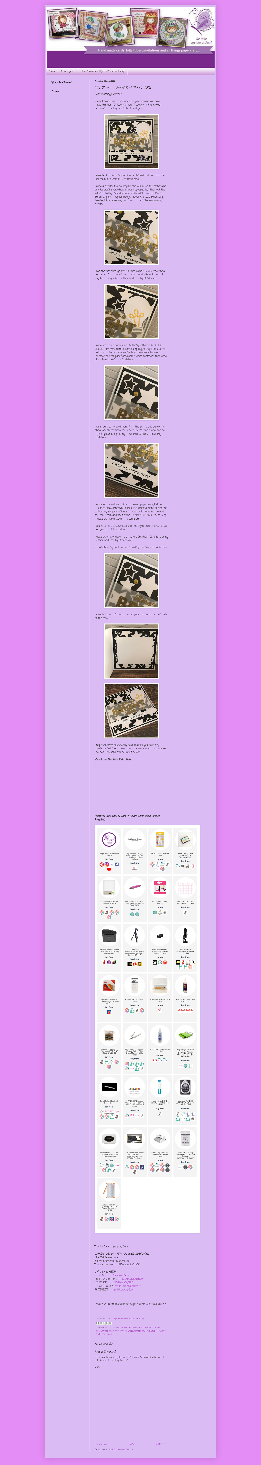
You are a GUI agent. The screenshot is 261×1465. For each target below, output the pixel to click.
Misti (111, 1331)
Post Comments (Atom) (121, 1450)
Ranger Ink (139, 1331)
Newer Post (101, 1444)
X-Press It (107, 1334)
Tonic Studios (151, 1331)
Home (52, 71)
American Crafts (111, 1327)
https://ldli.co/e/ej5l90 (121, 1282)
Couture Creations (128, 1327)
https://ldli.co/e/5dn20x (131, 1279)
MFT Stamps (102, 1331)
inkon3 (160, 1327)
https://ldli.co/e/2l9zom (122, 1290)
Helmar (152, 1327)
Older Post (161, 1444)
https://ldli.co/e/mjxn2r (127, 1286)
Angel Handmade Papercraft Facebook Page (103, 71)
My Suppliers (68, 71)
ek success (143, 1327)
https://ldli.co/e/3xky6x (118, 1275)
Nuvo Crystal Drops (124, 1331)
